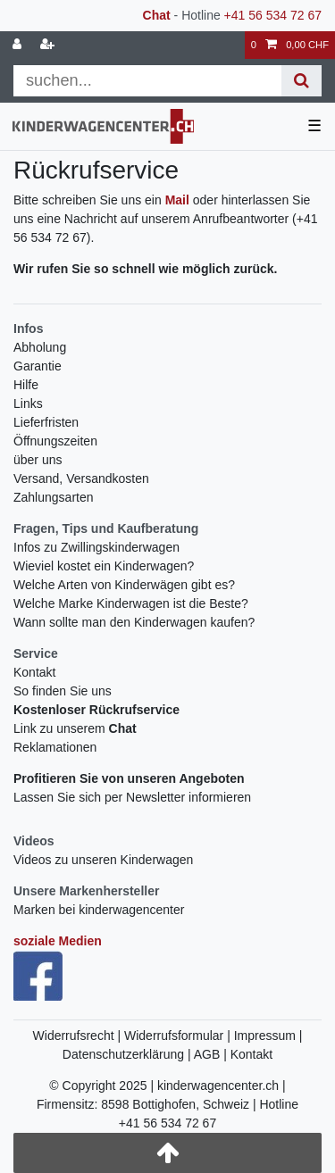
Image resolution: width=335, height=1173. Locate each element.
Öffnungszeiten (55, 441)
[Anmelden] (18, 45)
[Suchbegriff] (147, 80)
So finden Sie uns (62, 691)
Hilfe (25, 385)
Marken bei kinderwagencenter (98, 910)
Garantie (37, 366)
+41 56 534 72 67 (273, 15)
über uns (37, 460)
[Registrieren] (49, 45)
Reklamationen (54, 747)
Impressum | (268, 1035)
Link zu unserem (75, 728)
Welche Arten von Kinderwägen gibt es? (124, 585)
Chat (157, 15)
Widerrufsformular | (179, 1035)
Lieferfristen (46, 422)
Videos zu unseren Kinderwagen (103, 860)
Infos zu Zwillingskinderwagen (96, 547)
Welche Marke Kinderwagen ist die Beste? (130, 603)
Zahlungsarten (53, 497)
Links (28, 403)
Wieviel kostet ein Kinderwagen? (103, 566)
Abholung (39, 347)
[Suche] (301, 80)
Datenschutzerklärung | (128, 1054)
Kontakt (34, 672)
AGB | (212, 1054)
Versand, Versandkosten (81, 478)
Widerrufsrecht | (78, 1035)
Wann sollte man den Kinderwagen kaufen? (134, 622)
